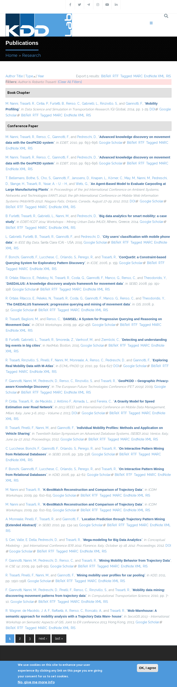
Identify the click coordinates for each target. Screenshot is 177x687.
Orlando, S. (68, 257)
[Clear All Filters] (70, 82)
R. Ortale (12, 278)
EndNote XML (154, 76)
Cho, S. (46, 178)
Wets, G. (82, 184)
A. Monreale (14, 519)
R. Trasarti (13, 319)
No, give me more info (36, 682)
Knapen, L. (99, 178)
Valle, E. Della (27, 540)
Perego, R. (85, 257)
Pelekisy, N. (45, 278)
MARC (138, 76)
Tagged (126, 76)
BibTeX (106, 76)
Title (19, 76)
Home (12, 55)
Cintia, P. (42, 103)
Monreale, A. (79, 360)
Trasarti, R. (27, 103)
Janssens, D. (80, 178)
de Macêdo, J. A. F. (36, 610)
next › (43, 638)
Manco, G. (112, 278)
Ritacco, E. (27, 278)
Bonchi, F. (33, 448)
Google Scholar (112, 142)
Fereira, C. (104, 401)
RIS (168, 76)
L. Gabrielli (13, 237)
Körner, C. (115, 178)
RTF (116, 76)
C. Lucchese (15, 448)
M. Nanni (12, 103)
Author (10, 76)
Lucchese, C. (49, 257)
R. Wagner (13, 610)
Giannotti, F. (134, 103)
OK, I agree (147, 668)
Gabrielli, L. (90, 103)
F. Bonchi (12, 257)
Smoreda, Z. (65, 340)
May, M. (130, 178)
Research (31, 55)
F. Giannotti (14, 381)
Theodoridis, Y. (155, 278)
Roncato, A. (93, 610)
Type (29, 76)
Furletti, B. (57, 103)
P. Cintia (11, 401)
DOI (154, 109)
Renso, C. (73, 103)
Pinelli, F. (47, 360)
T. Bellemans (15, 178)
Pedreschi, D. (87, 137)
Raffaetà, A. (60, 610)
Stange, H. (17, 184)
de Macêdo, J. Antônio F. (53, 401)
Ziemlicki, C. (110, 340)
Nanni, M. (143, 178)
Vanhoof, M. (84, 340)
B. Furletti (12, 216)
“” (65, 283)
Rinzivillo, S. (109, 103)
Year (41, 76)
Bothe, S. (32, 178)
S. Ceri (10, 540)
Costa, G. (78, 278)
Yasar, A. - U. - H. (55, 184)
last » (59, 638)
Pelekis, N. (44, 298)
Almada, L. (81, 401)
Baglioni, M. (29, 319)
